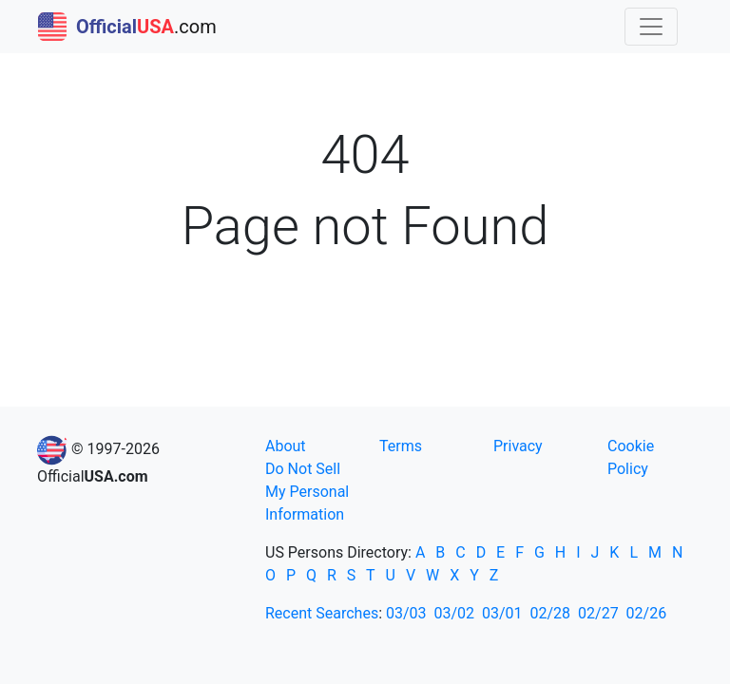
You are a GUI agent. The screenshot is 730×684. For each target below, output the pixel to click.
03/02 (454, 613)
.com (127, 26)
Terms (400, 446)
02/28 (550, 613)
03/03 (406, 613)
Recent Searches (321, 613)
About (285, 446)
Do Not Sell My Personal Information (307, 491)
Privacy (518, 446)
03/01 (502, 613)
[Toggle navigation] (651, 27)
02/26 (646, 613)
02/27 (598, 613)
